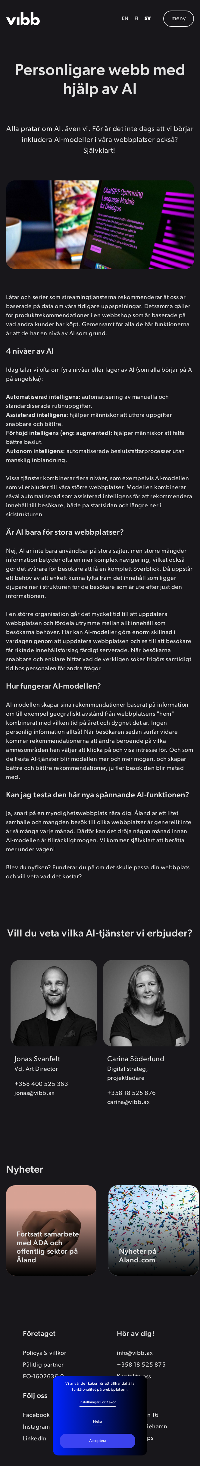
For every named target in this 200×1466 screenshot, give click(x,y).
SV (148, 18)
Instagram (36, 1427)
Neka (97, 1422)
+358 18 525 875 (141, 1365)
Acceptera (97, 1441)
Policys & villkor (44, 1353)
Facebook (36, 1415)
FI (137, 18)
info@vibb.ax (135, 1353)
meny (178, 19)
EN (125, 18)
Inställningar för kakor (98, 1402)
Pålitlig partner (43, 1365)
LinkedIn (34, 1439)
